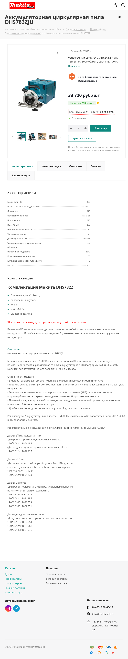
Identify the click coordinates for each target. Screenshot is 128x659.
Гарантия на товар (57, 583)
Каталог (10, 568)
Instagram (8, 608)
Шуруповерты (13, 583)
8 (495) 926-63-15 (102, 607)
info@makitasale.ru (103, 614)
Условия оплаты (55, 574)
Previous (13, 136)
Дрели (8, 574)
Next (61, 136)
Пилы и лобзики (15, 587)
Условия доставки (57, 578)
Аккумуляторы (13, 592)
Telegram (16, 608)
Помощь (52, 568)
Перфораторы (13, 578)
